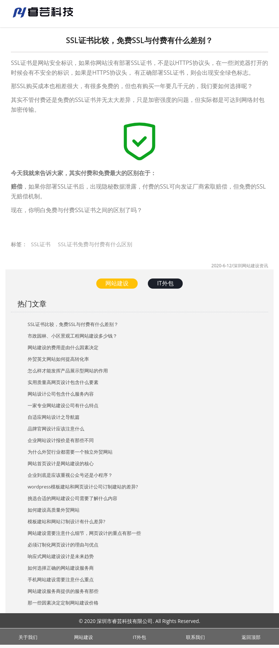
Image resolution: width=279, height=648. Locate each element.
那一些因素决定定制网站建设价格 (63, 602)
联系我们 (195, 636)
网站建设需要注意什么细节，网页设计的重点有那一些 (84, 533)
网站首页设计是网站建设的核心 (61, 463)
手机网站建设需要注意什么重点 (61, 579)
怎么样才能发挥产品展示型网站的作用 (68, 370)
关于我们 (28, 636)
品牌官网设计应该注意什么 (56, 428)
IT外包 (165, 283)
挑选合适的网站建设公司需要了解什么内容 (72, 498)
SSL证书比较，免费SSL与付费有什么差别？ (73, 324)
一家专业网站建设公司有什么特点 (63, 405)
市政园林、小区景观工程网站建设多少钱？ (72, 336)
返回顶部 (251, 636)
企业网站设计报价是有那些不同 (61, 440)
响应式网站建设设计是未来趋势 (61, 556)
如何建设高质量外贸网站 (54, 510)
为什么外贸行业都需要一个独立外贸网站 (70, 452)
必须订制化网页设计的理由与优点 (63, 544)
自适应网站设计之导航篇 (54, 417)
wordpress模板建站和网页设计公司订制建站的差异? (83, 486)
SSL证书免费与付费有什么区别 (95, 244)
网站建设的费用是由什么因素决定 (63, 347)
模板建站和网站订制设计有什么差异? (66, 521)
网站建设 (117, 283)
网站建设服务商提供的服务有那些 (63, 591)
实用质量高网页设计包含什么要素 (63, 382)
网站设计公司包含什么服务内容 (61, 394)
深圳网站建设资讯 (250, 266)
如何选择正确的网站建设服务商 (61, 568)
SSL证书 (40, 244)
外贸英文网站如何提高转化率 (58, 359)
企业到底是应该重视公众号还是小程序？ (70, 475)
